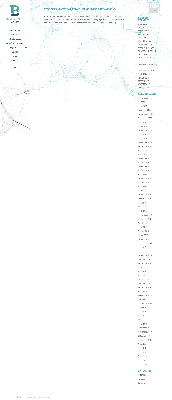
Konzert (141, 379)
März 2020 (142, 186)
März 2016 (142, 275)
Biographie (15, 30)
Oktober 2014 (144, 299)
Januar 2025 (143, 126)
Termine (15, 35)
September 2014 (145, 303)
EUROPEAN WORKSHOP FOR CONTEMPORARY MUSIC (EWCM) (80, 9)
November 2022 (145, 158)
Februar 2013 (143, 364)
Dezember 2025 (144, 110)
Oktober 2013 (144, 336)
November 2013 (145, 332)
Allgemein (142, 375)
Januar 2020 (143, 190)
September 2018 (145, 219)
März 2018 (142, 227)
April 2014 (142, 320)
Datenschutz (44, 397)
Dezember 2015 (144, 279)
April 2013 (142, 356)
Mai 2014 (142, 315)
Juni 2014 (142, 311)
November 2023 (145, 142)
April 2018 (142, 223)
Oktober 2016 (144, 259)
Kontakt (14, 61)
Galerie (15, 52)
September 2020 (145, 182)
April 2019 (142, 207)
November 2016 (145, 255)
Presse (15, 56)
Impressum (31, 397)
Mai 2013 (142, 352)
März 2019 (142, 211)
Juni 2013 (142, 348)
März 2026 (142, 106)
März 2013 (142, 360)
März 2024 (142, 138)
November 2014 (145, 295)
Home (20, 397)
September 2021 (145, 170)
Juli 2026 (141, 102)
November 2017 (145, 239)
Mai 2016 (142, 271)
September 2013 (145, 340)
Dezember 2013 (144, 328)
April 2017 (142, 251)
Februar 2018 (143, 231)
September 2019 (145, 199)
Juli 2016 (141, 267)
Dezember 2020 (144, 178)
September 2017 (145, 243)
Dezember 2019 (144, 194)
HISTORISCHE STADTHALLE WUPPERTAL (143, 37)
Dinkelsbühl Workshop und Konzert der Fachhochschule (147, 67)
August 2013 (143, 344)
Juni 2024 (142, 134)
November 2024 (145, 130)
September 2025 (145, 118)
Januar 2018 (143, 235)
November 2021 (145, 166)
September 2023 (145, 146)
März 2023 (142, 154)
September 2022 (145, 162)
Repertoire (14, 48)
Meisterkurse (15, 39)
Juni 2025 (142, 122)
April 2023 (142, 150)
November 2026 (145, 98)
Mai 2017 (142, 247)
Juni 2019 (142, 203)
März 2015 (142, 291)
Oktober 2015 (144, 283)
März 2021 (142, 174)
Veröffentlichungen (15, 43)
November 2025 (145, 114)
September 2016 (145, 263)
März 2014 (142, 324)
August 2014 (143, 307)
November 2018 (145, 215)
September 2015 (145, 287)
